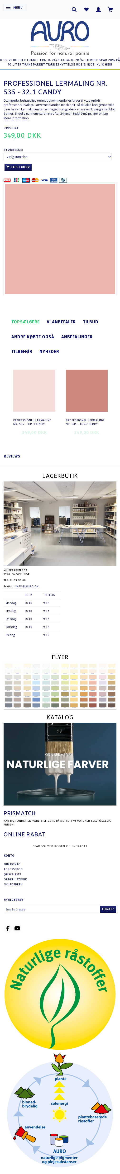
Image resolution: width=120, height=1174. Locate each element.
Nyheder (49, 351)
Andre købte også (32, 336)
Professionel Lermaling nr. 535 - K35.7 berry (85, 422)
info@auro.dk (27, 586)
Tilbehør (21, 351)
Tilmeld (108, 909)
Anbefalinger (77, 336)
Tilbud (90, 322)
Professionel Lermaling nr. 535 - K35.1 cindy (32, 422)
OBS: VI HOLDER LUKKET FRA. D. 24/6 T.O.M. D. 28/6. (42, 60)
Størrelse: (13, 149)
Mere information (16, 118)
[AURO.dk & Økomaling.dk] (60, 37)
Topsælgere (25, 322)
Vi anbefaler (61, 322)
